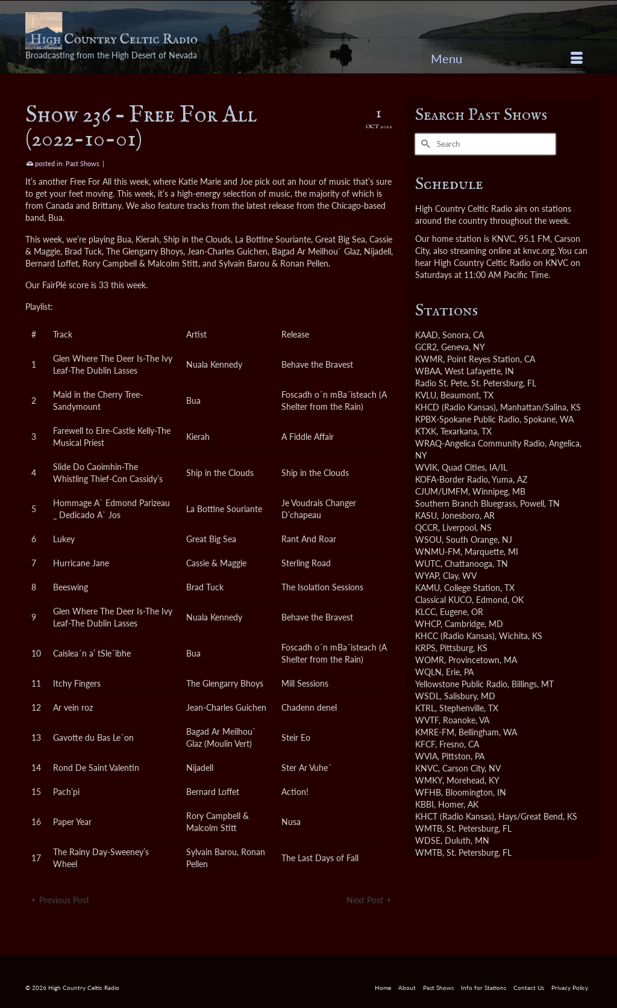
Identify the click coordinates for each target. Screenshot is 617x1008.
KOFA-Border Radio (451, 479)
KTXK (425, 431)
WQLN (428, 672)
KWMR (429, 359)
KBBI (424, 804)
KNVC (426, 768)
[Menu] (507, 58)
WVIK (426, 467)
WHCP (427, 624)
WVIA (426, 756)
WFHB (428, 792)
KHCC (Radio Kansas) (455, 636)
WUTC (427, 563)
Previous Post (64, 900)
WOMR (429, 660)
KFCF (425, 744)
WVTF (427, 720)
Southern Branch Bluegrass (465, 503)
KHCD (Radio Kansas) (455, 407)
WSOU (428, 539)
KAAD (426, 335)
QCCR (426, 527)
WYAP (427, 575)
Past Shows (82, 163)
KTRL (425, 708)
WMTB (428, 828)
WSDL (427, 696)
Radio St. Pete (441, 383)
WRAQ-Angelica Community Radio (480, 443)
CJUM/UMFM (441, 491)
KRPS (425, 648)
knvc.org (538, 251)
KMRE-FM (434, 732)
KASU (426, 515)
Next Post (364, 900)
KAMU (427, 588)
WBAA (427, 371)
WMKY (428, 780)
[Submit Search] (424, 144)
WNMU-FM (437, 551)
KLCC (425, 612)
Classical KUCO (443, 600)
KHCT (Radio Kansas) (454, 816)
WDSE (427, 840)
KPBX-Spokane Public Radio (467, 419)
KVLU (425, 395)
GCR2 (426, 347)
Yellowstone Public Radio (461, 684)
